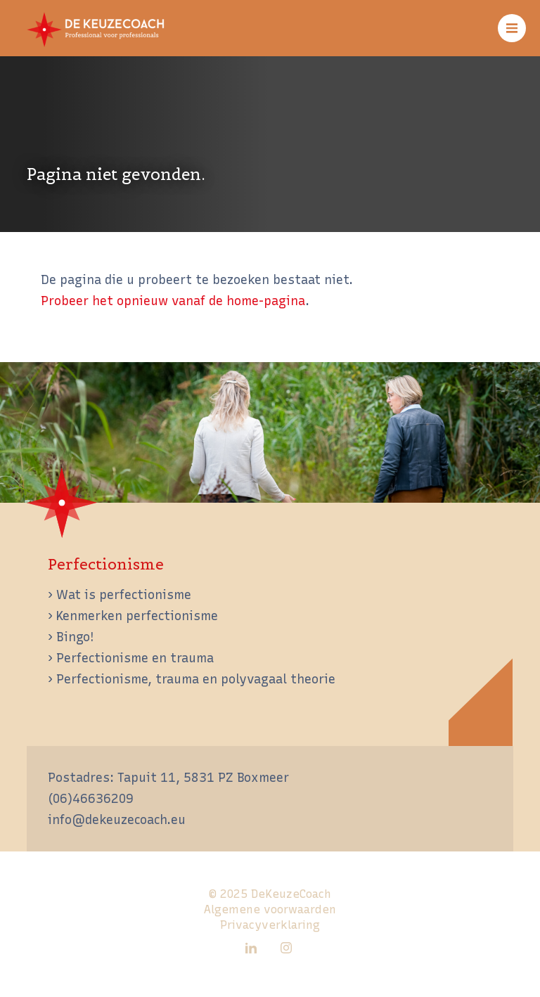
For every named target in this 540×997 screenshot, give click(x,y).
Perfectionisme (106, 564)
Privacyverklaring (270, 925)
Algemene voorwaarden (270, 909)
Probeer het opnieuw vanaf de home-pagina (173, 300)
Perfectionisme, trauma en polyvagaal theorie (195, 678)
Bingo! (75, 636)
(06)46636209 (91, 798)
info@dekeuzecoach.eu (117, 819)
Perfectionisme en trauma (135, 657)
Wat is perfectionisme (123, 594)
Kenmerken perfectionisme (137, 615)
